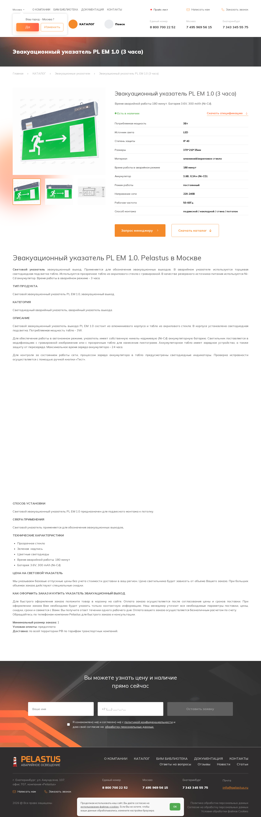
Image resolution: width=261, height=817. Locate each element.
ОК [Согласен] (175, 806)
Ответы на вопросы (175, 764)
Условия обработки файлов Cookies (224, 811)
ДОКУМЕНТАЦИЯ (92, 9)
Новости (223, 764)
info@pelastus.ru (235, 787)
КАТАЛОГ (142, 758)
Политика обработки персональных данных (219, 803)
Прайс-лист (161, 9)
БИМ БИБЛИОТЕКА (65, 9)
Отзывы (204, 764)
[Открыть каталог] (82, 24)
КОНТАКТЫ (114, 9)
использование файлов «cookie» (100, 806)
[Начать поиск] (110, 24)
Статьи (242, 764)
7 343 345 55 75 (235, 27)
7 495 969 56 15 (199, 27)
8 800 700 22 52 (162, 27)
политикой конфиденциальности (148, 722)
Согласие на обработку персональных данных (217, 807)
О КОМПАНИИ (41, 9)
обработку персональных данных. (129, 727)
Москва (17, 9)
